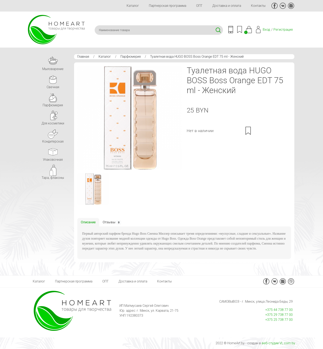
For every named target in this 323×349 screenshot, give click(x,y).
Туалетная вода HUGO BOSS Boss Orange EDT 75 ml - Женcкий (197, 57)
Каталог (133, 6)
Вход (266, 30)
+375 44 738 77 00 (279, 310)
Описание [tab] (88, 222)
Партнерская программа (167, 6)
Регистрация (283, 30)
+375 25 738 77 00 (279, 320)
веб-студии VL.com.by (278, 343)
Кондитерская (53, 135)
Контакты (258, 6)
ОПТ (199, 6)
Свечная (53, 80)
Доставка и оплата (226, 6)
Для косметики (52, 117)
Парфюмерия (130, 57)
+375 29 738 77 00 (279, 315)
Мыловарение (53, 62)
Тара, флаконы (53, 171)
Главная (83, 57)
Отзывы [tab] (112, 222)
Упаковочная (53, 153)
